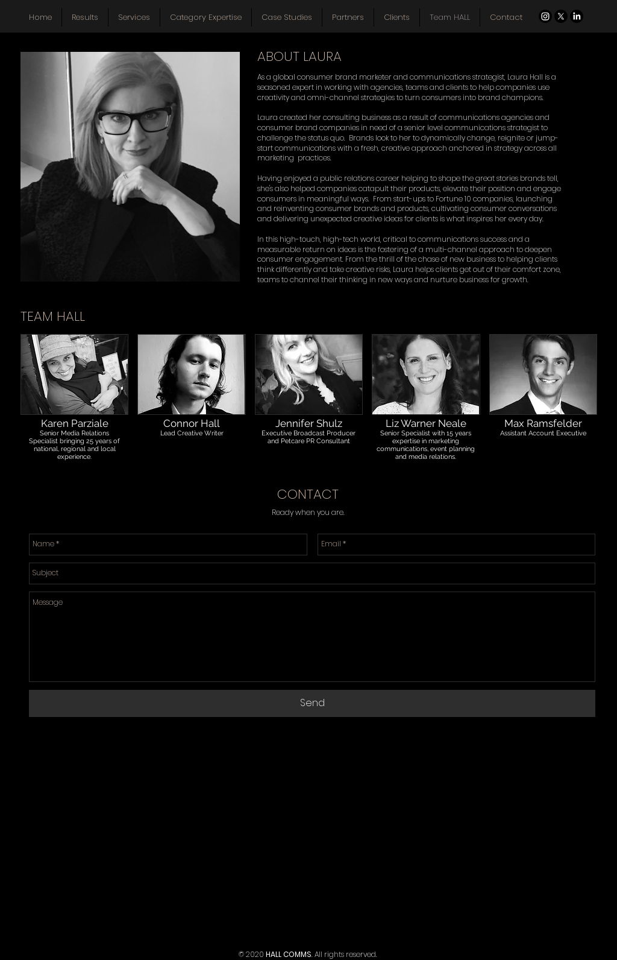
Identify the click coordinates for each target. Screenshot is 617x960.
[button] (74, 410)
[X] (561, 16)
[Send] (312, 703)
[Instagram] (545, 16)
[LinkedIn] (576, 16)
